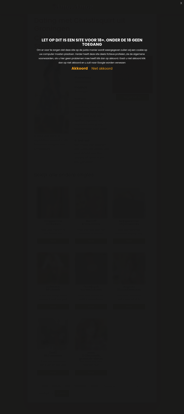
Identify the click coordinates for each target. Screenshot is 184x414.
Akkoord (80, 68)
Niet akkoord (102, 68)
